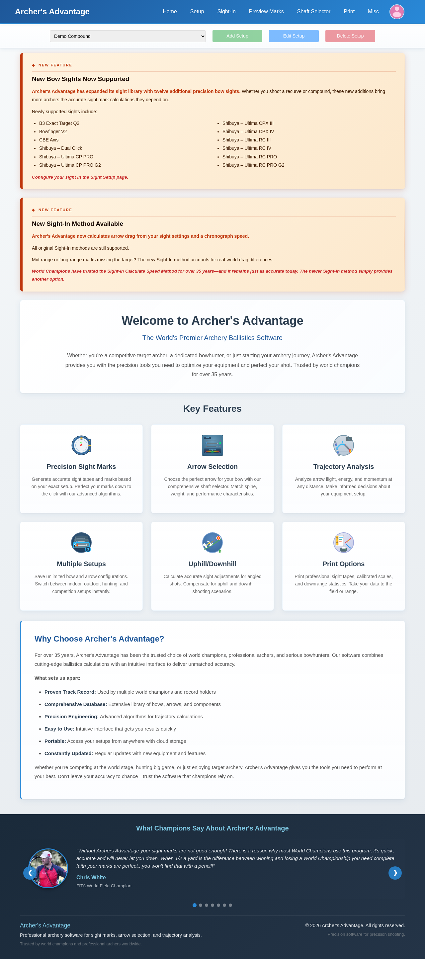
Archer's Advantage (52, 11)
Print (349, 11)
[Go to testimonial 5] (218, 905)
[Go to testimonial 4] (212, 905)
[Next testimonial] (395, 873)
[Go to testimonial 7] (230, 905)
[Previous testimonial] (30, 873)
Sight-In (226, 11)
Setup (197, 11)
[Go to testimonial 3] (206, 905)
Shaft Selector (314, 11)
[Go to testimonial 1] (195, 905)
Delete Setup (350, 36)
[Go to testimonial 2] (200, 905)
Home (170, 11)
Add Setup (237, 36)
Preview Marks (266, 11)
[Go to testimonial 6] (224, 905)
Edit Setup (294, 36)
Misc (373, 11)
